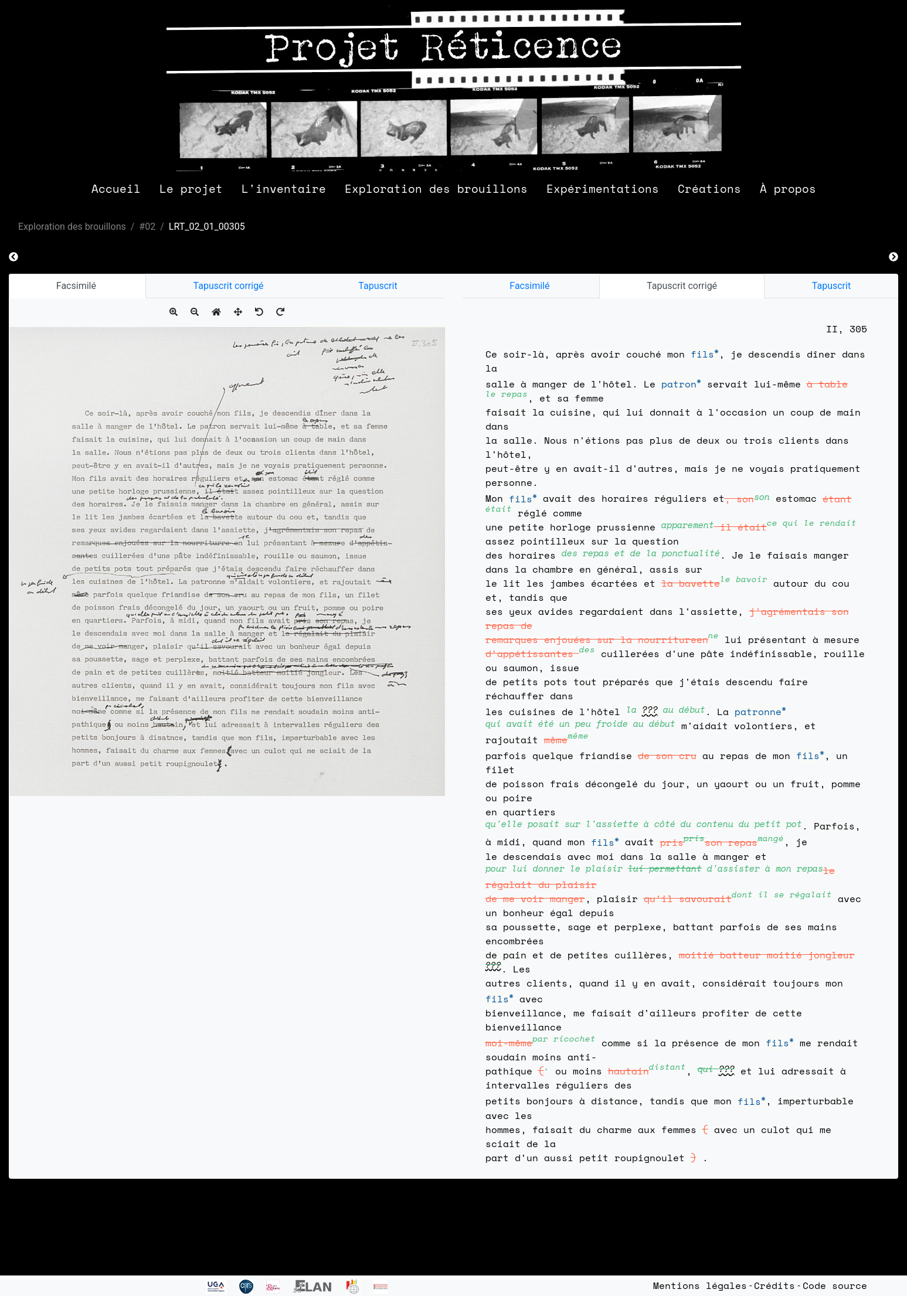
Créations (709, 188)
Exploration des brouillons (436, 188)
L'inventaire (284, 188)
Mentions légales (700, 1285)
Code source (835, 1285)
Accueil (116, 188)
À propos (788, 188)
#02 (147, 226)
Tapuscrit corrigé (228, 285)
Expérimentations (602, 188)
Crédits (774, 1285)
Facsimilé (77, 285)
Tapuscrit (377, 285)
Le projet (191, 188)
